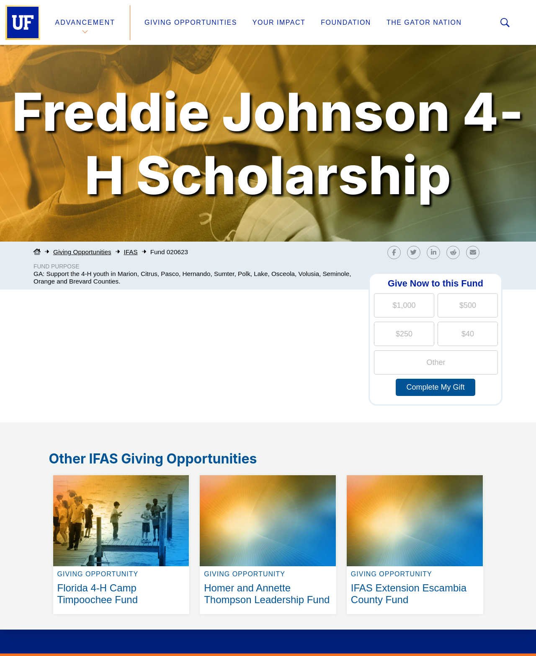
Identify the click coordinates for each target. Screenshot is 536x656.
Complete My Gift (435, 387)
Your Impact (279, 22)
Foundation (346, 22)
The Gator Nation (424, 22)
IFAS (131, 251)
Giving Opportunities (190, 22)
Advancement (85, 22)
